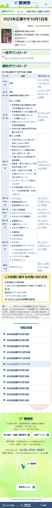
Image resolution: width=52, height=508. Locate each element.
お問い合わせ (7, 453)
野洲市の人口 (24, 487)
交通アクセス (40, 435)
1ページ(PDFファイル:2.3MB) (43, 83)
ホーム (20, 11)
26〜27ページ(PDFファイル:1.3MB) (44, 245)
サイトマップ (11, 450)
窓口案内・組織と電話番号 (15, 435)
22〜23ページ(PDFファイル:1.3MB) (44, 212)
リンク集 (44, 453)
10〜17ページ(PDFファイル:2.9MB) (44, 165)
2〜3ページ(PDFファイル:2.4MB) (44, 93)
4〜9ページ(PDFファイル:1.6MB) (44, 116)
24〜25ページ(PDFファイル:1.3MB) (44, 224)
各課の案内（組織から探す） (39, 11)
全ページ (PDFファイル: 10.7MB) (19, 58)
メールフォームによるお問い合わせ (20, 299)
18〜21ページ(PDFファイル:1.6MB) (44, 201)
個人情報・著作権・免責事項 (32, 450)
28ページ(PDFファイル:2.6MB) (43, 267)
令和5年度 (26, 327)
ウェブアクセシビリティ (26, 453)
